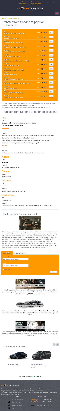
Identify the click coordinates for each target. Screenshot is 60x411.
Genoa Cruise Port (19, 153)
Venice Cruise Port (7, 153)
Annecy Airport (6, 176)
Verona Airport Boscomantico (45, 135)
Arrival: (5, 263)
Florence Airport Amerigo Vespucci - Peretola (15, 143)
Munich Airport (21, 191)
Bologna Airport (34, 143)
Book (51, 32)
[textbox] (15, 259)
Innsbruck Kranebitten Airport (10, 167)
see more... (5, 128)
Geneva (4, 200)
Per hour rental (19, 253)
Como (4, 125)
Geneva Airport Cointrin (32, 205)
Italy (4, 117)
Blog (13, 408)
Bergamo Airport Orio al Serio (11, 135)
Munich (4, 186)
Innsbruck (5, 162)
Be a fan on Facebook (17, 399)
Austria (5, 156)
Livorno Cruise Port (31, 153)
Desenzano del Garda (29, 123)
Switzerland (8, 195)
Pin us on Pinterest (17, 405)
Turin (15, 125)
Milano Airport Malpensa (9, 140)
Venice (10, 123)
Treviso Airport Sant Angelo (40, 140)
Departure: (6, 257)
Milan (7, 125)
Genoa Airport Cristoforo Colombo (12, 138)
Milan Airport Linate (29, 138)
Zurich (9, 200)
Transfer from (7, 253)
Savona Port (41, 153)
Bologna (4, 123)
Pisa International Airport (24, 140)
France (5, 171)
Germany (7, 180)
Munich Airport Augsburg (9, 191)
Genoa (20, 123)
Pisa (11, 125)
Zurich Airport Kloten (45, 205)
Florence (20, 125)
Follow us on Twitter (17, 402)
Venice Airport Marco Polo (28, 135)
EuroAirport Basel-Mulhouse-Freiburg (13, 205)
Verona (15, 123)
